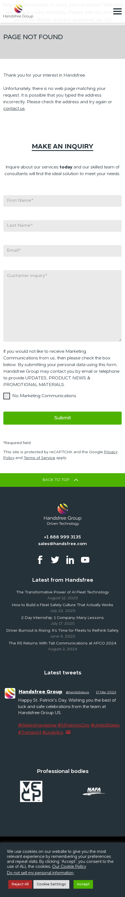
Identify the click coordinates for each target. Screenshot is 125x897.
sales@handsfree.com (62, 544)
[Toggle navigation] (117, 11)
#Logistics (52, 732)
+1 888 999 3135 (62, 537)
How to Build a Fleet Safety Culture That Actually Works (62, 605)
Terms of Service (39, 458)
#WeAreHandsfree (37, 725)
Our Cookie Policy (69, 867)
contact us (14, 109)
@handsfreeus (77, 692)
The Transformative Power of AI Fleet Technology (62, 592)
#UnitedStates (105, 725)
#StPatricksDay (74, 725)
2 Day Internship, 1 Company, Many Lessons (62, 618)
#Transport (29, 732)
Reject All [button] (20, 884)
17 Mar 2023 (106, 692)
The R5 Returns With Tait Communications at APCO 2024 (62, 643)
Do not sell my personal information (40, 873)
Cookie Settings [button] (51, 884)
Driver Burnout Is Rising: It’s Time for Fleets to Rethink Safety (62, 631)
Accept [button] (83, 884)
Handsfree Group (40, 691)
